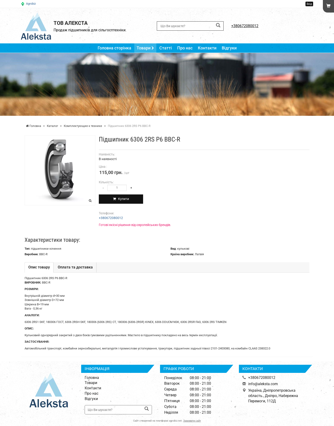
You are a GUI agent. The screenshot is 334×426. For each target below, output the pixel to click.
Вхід (309, 4)
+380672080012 (244, 26)
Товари (145, 47)
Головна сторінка (114, 47)
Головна (92, 377)
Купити (122, 199)
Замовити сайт (192, 420)
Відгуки (229, 47)
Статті (165, 47)
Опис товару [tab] (39, 267)
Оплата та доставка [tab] (75, 267)
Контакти (207, 47)
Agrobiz (31, 3)
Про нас (184, 47)
